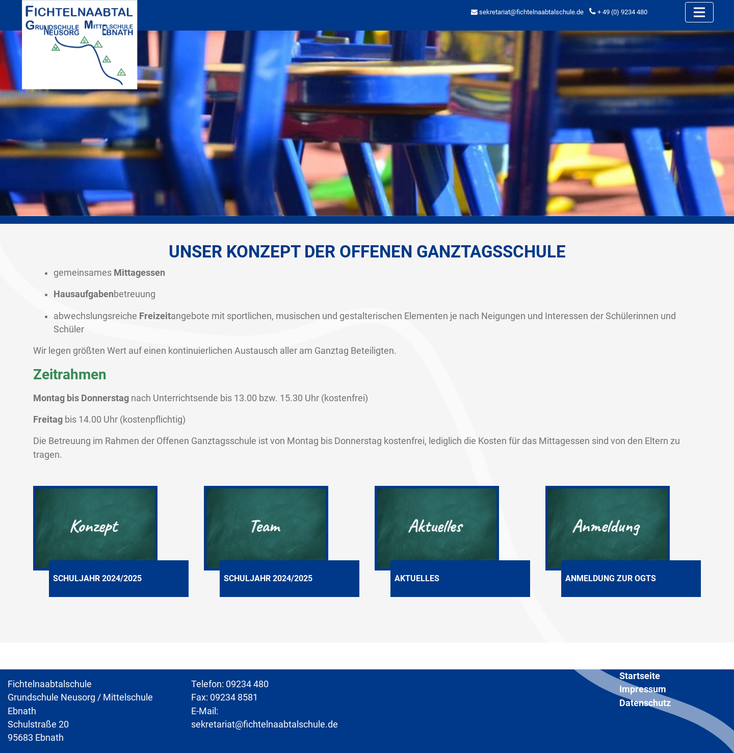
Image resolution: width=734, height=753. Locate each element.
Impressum (642, 689)
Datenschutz (645, 703)
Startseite (639, 676)
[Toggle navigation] (699, 12)
